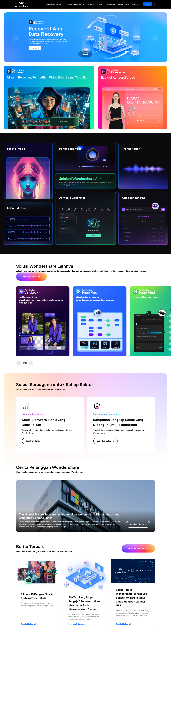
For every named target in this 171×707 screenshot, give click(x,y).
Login (148, 4)
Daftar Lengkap (30, 276)
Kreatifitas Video (57, 4)
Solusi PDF (92, 4)
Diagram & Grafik (76, 4)
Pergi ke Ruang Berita (137, 548)
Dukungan (137, 4)
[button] (19, 363)
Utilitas (104, 4)
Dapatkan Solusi (34, 441)
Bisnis (122, 4)
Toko (129, 4)
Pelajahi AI (114, 4)
